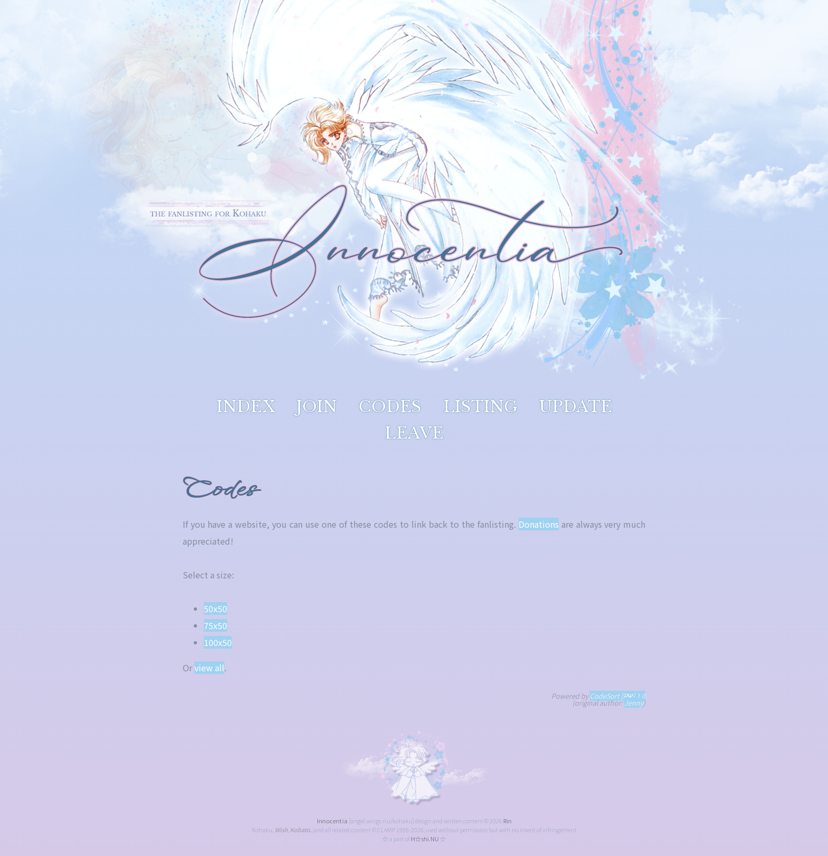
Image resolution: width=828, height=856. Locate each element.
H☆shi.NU (425, 838)
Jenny (633, 703)
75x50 (215, 625)
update (575, 406)
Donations (539, 524)
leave (414, 433)
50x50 (215, 608)
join (316, 406)
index (246, 406)
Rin (507, 820)
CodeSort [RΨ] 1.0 (618, 696)
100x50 (218, 642)
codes (390, 406)
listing (480, 406)
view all (209, 667)
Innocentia (332, 820)
